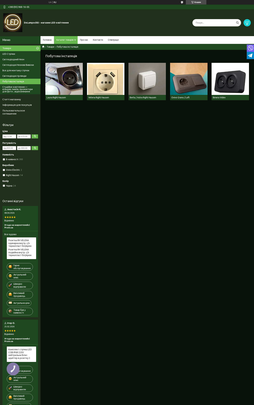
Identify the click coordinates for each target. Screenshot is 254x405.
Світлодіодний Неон (13, 59)
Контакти (98, 40)
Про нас (84, 40)
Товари (50, 47)
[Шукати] (237, 22)
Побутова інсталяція (13, 81)
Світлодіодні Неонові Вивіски (18, 65)
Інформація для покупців (17, 104)
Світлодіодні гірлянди (14, 76)
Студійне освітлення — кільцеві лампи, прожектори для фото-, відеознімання (17, 89)
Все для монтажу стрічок (15, 70)
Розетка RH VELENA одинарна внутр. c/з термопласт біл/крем (19, 243)
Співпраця (113, 40)
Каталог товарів (65, 40)
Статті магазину (11, 99)
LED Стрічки (8, 54)
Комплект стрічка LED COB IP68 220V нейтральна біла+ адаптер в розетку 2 (20, 353)
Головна (47, 40)
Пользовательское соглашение (13, 112)
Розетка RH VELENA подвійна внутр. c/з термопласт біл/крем (19, 252)
